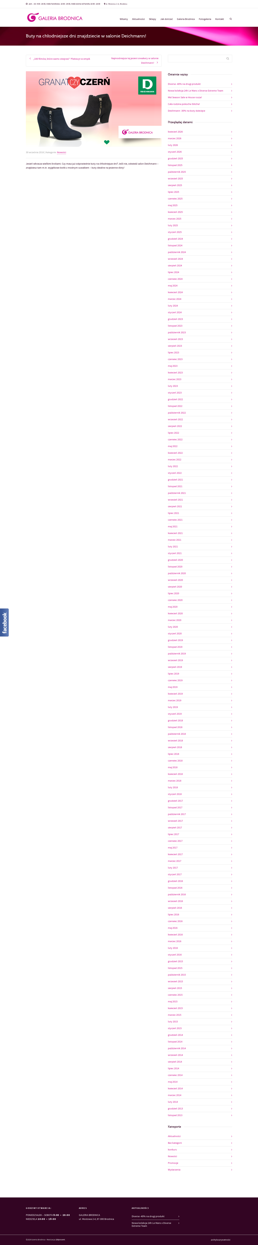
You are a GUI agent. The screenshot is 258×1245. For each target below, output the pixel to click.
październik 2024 (177, 252)
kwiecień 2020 (175, 613)
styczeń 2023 (175, 392)
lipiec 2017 (173, 834)
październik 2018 (177, 734)
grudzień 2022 (175, 399)
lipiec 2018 (173, 754)
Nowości (61, 152)
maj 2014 (172, 1082)
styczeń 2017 (175, 874)
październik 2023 (177, 332)
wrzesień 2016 (175, 901)
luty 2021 (173, 546)
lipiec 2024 (173, 272)
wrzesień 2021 (175, 499)
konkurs (172, 1149)
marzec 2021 (174, 540)
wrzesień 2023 (175, 339)
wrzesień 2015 (175, 981)
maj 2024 (172, 285)
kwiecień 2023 (175, 372)
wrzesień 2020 (175, 580)
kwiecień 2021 (175, 533)
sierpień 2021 (175, 506)
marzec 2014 (174, 1095)
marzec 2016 (174, 941)
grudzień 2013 (175, 1108)
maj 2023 (172, 366)
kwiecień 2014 (175, 1088)
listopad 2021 (175, 486)
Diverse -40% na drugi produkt (184, 84)
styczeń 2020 (175, 633)
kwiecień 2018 (175, 774)
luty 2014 (173, 1102)
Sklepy (152, 19)
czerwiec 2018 (175, 760)
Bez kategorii (175, 1143)
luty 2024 (173, 305)
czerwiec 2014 (175, 1075)
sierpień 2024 (175, 265)
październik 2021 (177, 493)
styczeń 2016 (175, 954)
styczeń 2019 (175, 714)
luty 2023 (173, 386)
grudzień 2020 (175, 560)
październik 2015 (177, 974)
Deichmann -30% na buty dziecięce (186, 110)
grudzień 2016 (175, 881)
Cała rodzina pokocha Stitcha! (184, 104)
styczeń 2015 (175, 1028)
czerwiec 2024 (175, 279)
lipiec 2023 (173, 352)
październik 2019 (177, 653)
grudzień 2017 (175, 801)
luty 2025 (173, 225)
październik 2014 (177, 1048)
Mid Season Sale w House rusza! (185, 97)
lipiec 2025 (173, 192)
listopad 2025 (175, 165)
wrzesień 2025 (175, 178)
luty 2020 (173, 627)
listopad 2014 (175, 1041)
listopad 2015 (175, 968)
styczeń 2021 (175, 553)
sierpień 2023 (175, 346)
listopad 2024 (175, 245)
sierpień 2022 (175, 426)
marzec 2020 (174, 620)
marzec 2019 (174, 700)
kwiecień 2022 (175, 453)
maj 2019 (172, 687)
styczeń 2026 (175, 152)
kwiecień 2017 (175, 854)
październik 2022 (177, 412)
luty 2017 (173, 867)
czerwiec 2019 (175, 680)
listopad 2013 (175, 1115)
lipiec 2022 (173, 433)
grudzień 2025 (175, 158)
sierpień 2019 (175, 667)
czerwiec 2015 (175, 995)
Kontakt (219, 19)
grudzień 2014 (175, 1035)
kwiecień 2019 (175, 693)
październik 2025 (177, 172)
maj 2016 (172, 928)
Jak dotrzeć (166, 19)
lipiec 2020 (173, 593)
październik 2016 (177, 894)
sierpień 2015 (175, 988)
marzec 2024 (174, 299)
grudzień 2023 (175, 319)
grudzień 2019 (175, 640)
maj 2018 (172, 767)
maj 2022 (172, 446)
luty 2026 (173, 145)
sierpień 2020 (175, 586)
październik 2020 (177, 573)
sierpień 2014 (175, 1061)
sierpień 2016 (175, 908)
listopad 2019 (175, 647)
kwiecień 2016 (175, 934)
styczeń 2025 (175, 232)
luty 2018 (173, 787)
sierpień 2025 (175, 185)
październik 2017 (177, 814)
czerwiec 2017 (175, 841)
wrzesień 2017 (175, 821)
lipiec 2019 (173, 673)
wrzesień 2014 (175, 1055)
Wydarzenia (174, 1169)
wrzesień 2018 (175, 740)
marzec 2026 (174, 138)
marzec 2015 (174, 1015)
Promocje (173, 1163)
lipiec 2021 (173, 513)
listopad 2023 (175, 325)
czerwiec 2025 (175, 198)
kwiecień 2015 (175, 1008)
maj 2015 (172, 1001)
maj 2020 (172, 606)
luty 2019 (173, 707)
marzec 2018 (174, 780)
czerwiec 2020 (175, 600)
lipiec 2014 (173, 1068)
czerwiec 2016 (175, 921)
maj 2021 (172, 526)
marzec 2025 (174, 218)
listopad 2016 (175, 887)
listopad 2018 (175, 727)
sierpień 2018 (175, 747)
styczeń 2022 (175, 473)
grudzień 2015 (175, 961)
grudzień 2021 (175, 479)
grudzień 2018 (175, 720)
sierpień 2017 (175, 827)
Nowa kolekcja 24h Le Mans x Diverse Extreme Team (195, 90)
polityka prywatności (220, 1239)
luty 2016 (173, 948)
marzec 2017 (174, 861)
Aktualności (138, 19)
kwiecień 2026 (175, 131)
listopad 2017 (175, 807)
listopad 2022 (175, 406)
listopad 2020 (175, 566)
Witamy (124, 19)
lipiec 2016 (173, 914)
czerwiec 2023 (175, 359)
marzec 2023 (174, 379)
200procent (60, 1239)
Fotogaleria (205, 19)
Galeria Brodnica (186, 19)
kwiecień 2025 (175, 212)
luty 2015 (173, 1021)
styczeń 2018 (175, 794)
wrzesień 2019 (175, 660)
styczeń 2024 (175, 312)
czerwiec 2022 (175, 439)
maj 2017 (172, 847)
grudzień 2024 (175, 239)
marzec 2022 (174, 459)
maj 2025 (172, 205)
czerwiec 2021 (175, 520)
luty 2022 (173, 466)
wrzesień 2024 (175, 259)
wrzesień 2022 (175, 419)
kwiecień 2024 (175, 292)
